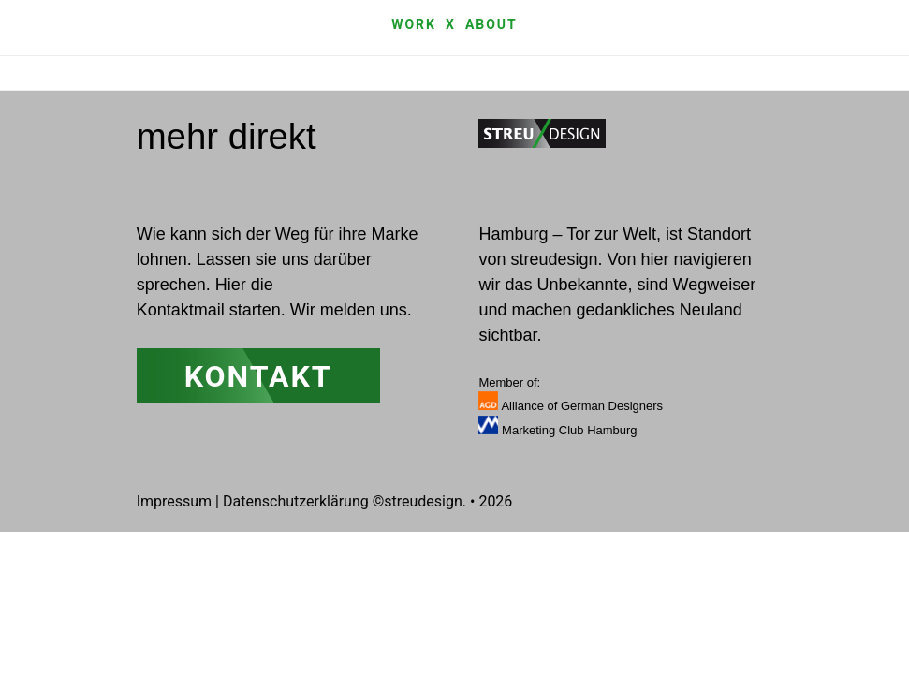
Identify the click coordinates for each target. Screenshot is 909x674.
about (491, 24)
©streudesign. (419, 501)
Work (413, 24)
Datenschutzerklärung (296, 501)
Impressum (175, 501)
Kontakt (258, 376)
